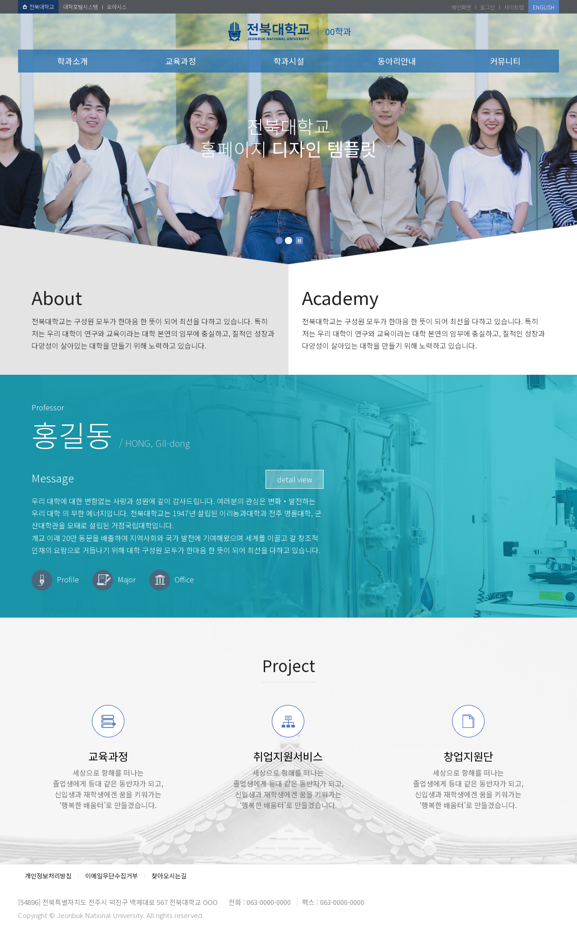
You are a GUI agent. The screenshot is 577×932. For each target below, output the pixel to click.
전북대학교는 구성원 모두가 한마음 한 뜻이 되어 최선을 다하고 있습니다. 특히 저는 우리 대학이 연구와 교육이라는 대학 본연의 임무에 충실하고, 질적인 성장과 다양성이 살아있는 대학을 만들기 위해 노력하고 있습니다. (153, 319)
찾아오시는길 (169, 875)
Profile (68, 579)
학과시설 (289, 61)
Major (127, 579)
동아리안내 (397, 61)
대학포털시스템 (80, 6)
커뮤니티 (505, 61)
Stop (299, 240)
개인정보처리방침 (48, 875)
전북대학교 (38, 6)
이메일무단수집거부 (111, 875)
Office (184, 579)
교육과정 (180, 61)
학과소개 (72, 61)
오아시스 (117, 6)
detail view (294, 479)
